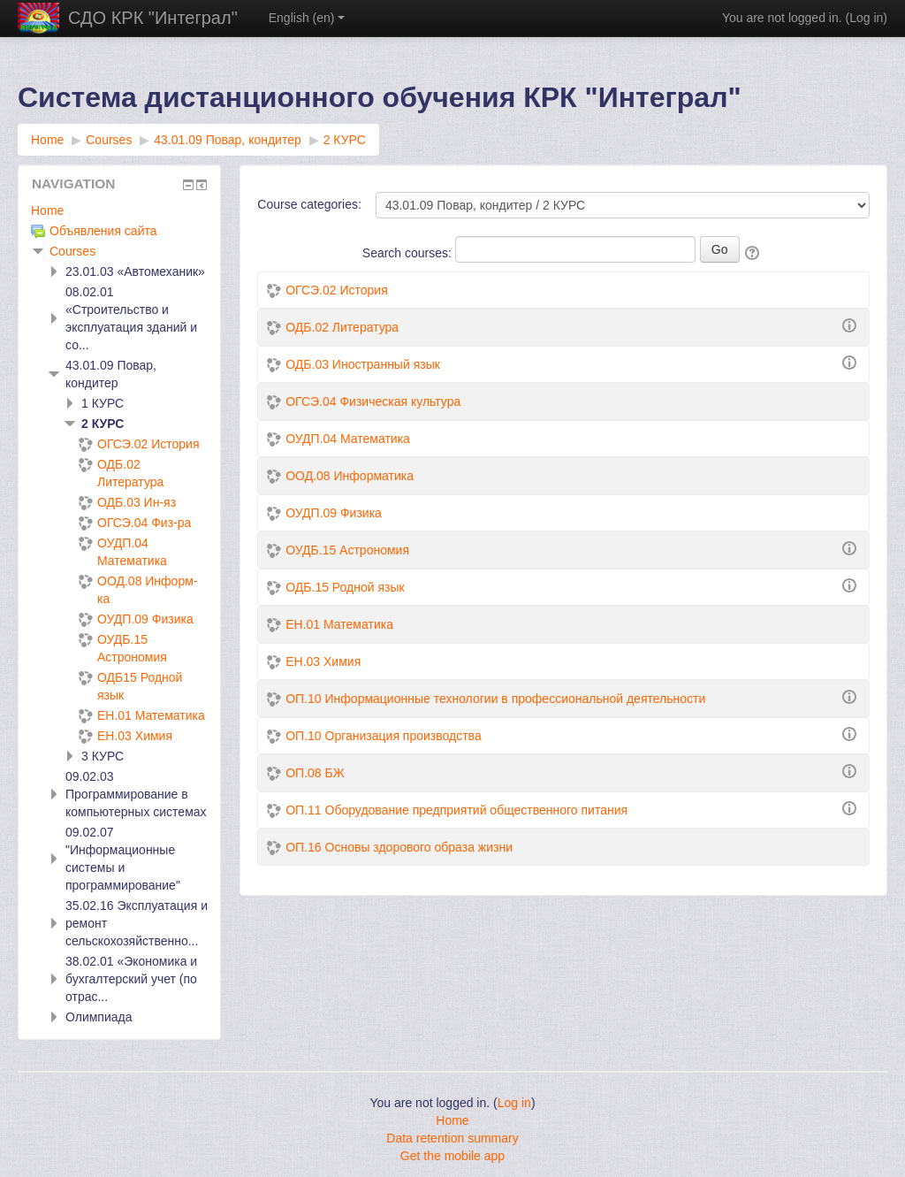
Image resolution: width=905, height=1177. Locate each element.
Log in (866, 18)
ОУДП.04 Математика (347, 439)
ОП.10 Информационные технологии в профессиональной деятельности (495, 699)
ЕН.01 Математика (339, 624)
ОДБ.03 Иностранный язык (362, 364)
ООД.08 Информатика (349, 476)
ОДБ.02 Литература (342, 327)
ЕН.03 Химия (323, 661)
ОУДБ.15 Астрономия (347, 550)
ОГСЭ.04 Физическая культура (372, 401)
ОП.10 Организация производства (383, 736)
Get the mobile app (452, 1156)
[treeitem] (119, 210)
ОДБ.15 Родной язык (344, 587)
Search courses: (408, 253)
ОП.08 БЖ (314, 773)
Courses (72, 251)
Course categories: (309, 204)
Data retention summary (452, 1138)
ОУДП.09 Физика (333, 513)
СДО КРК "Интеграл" (153, 17)
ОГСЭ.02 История (336, 290)
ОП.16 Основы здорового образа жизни (399, 847)
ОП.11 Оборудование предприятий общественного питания (456, 810)
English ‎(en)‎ (307, 18)
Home (47, 210)
